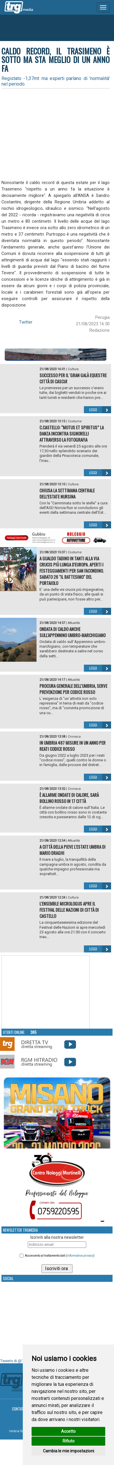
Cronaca (74, 737)
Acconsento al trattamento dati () (59, 1255)
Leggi (100, 409)
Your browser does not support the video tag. (45, 992)
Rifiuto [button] (69, 1441)
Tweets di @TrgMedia (19, 1361)
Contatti (19, 1409)
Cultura (73, 369)
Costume (75, 421)
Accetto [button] (68, 1431)
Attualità (74, 623)
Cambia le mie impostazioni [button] (68, 1451)
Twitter (25, 322)
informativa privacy (80, 1255)
